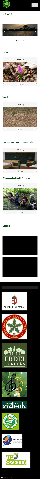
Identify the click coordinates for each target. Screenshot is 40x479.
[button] (16, 40)
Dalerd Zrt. (9, 9)
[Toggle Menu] (35, 287)
